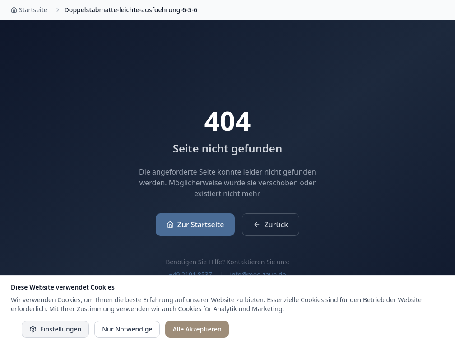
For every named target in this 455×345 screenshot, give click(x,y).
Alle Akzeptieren (196, 329)
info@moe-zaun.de (258, 274)
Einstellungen (55, 329)
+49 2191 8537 (190, 274)
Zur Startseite (195, 225)
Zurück (270, 225)
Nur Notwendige (127, 329)
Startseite (29, 9)
